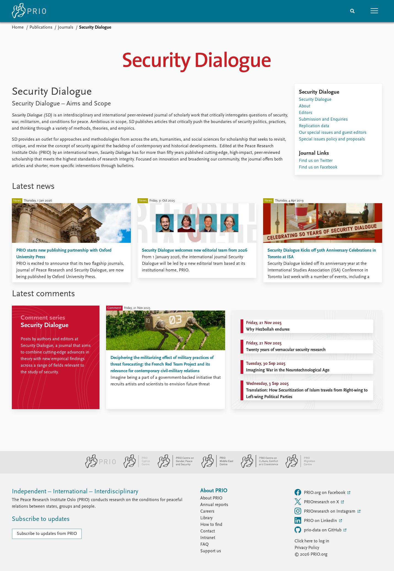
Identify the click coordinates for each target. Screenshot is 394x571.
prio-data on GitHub (318, 529)
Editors (305, 113)
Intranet (207, 538)
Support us (210, 551)
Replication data (314, 126)
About (304, 106)
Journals (65, 27)
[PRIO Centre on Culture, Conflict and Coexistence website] (257, 467)
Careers (207, 511)
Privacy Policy (307, 548)
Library (206, 518)
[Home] (29, 11)
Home (18, 27)
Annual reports (214, 505)
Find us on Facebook (318, 167)
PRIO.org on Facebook (320, 492)
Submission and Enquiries (323, 119)
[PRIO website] (98, 467)
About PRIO (211, 498)
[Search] (352, 11)
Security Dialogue (315, 99)
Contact (207, 531)
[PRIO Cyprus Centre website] (134, 467)
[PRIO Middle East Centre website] (215, 467)
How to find (211, 525)
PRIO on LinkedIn (316, 520)
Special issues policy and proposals (332, 139)
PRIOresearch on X (317, 501)
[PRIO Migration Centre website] (297, 467)
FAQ (204, 544)
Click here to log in (312, 541)
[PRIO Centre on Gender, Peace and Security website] (173, 467)
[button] (374, 11)
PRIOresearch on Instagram (326, 511)
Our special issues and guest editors (332, 132)
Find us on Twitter (316, 161)
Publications (40, 27)
